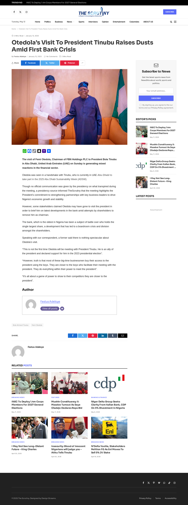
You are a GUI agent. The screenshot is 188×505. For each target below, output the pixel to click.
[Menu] (175, 22)
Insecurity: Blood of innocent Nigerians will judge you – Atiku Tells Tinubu (68, 449)
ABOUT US (148, 22)
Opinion (105, 22)
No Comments (51, 56)
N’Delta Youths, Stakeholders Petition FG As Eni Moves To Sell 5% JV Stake (108, 449)
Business (59, 22)
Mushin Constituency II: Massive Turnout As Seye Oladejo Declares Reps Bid (66, 404)
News (69, 22)
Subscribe (169, 12)
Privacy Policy (157, 108)
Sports (81, 22)
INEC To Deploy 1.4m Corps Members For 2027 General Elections (56, 2)
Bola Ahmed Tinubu (20, 325)
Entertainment (119, 22)
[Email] (62, 309)
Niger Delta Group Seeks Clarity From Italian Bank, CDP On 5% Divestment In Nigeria (108, 404)
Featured (55, 397)
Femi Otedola (37, 325)
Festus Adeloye (20, 56)
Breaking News (18, 397)
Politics (47, 22)
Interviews (93, 22)
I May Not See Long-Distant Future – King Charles (28, 448)
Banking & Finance (99, 397)
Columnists (134, 22)
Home (37, 22)
